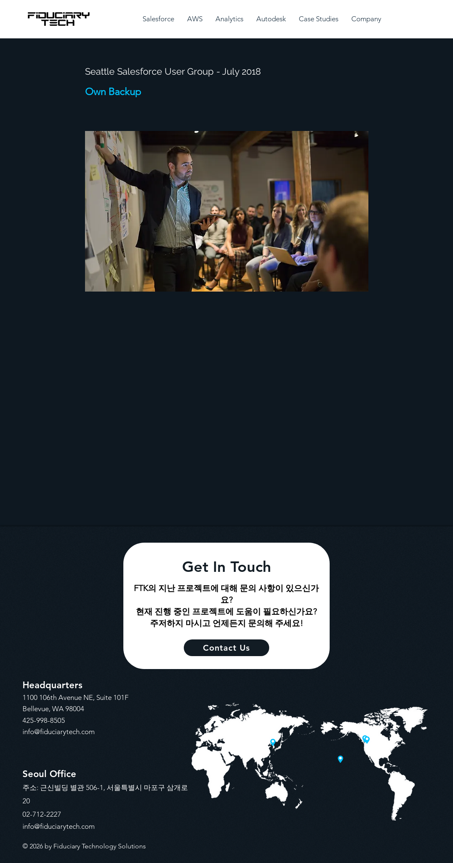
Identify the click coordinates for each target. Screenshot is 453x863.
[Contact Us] (226, 647)
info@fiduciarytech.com (59, 731)
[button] (158, 19)
